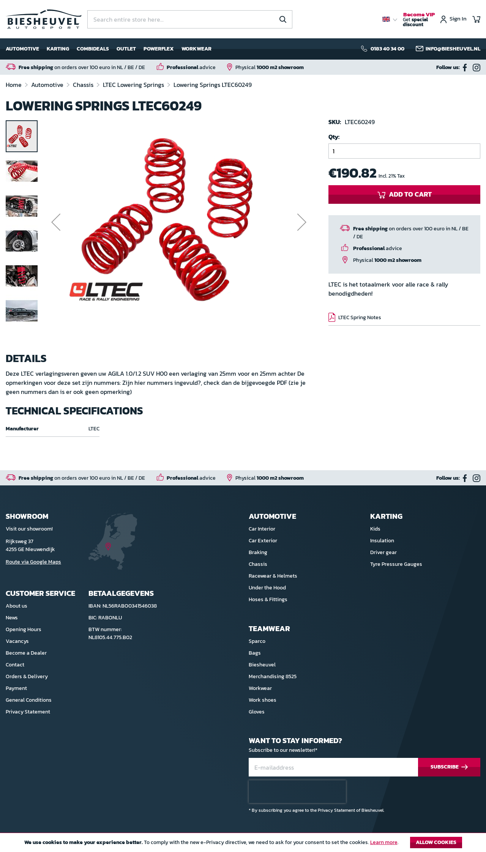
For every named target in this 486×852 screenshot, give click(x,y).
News (12, 618)
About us (16, 606)
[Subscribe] (449, 767)
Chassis (84, 84)
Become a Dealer (26, 653)
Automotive (48, 84)
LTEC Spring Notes (359, 317)
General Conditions (29, 700)
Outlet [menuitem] (126, 49)
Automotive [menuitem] (22, 49)
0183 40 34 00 (387, 49)
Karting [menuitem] (58, 49)
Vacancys (17, 641)
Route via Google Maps (33, 562)
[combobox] (189, 19)
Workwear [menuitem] (196, 49)
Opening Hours (23, 629)
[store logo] (44, 19)
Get (419, 19)
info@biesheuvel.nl (453, 49)
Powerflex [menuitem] (159, 49)
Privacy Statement (28, 712)
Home (14, 84)
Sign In (458, 19)
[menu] (108, 49)
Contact (15, 665)
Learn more (384, 842)
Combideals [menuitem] (93, 49)
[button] (56, 232)
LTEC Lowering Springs (134, 84)
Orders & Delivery (27, 676)
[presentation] (297, 791)
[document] (243, 844)
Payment (16, 688)
